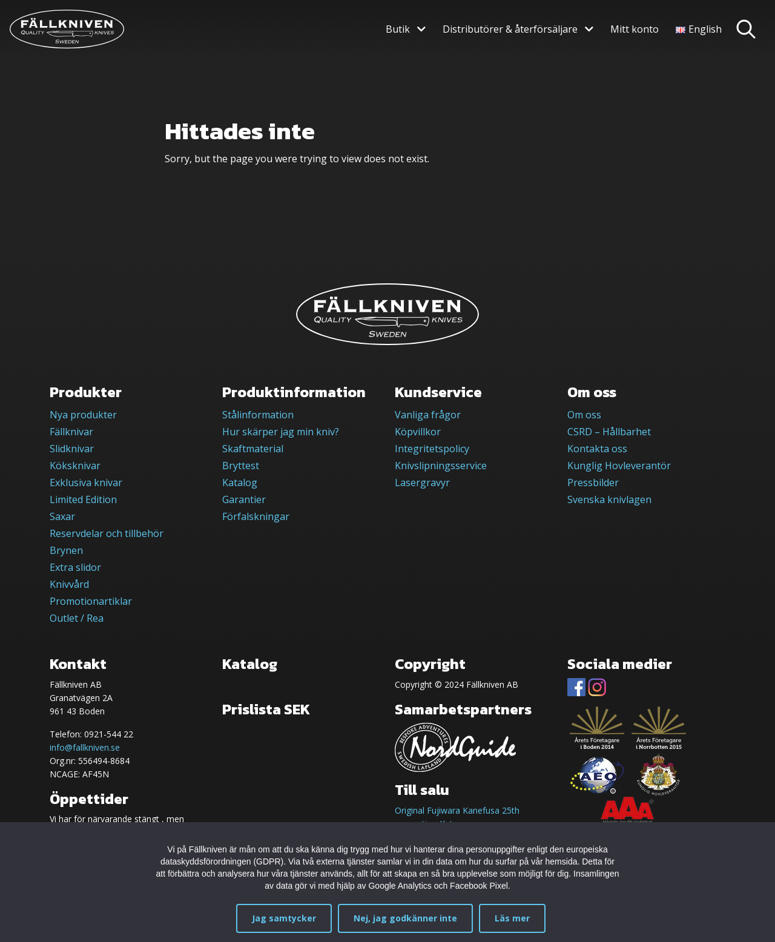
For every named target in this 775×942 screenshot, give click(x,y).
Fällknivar (71, 431)
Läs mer (512, 918)
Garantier (244, 499)
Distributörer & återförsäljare (510, 29)
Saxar (62, 516)
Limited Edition (83, 499)
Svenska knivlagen (609, 499)
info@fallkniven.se (85, 747)
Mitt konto (634, 29)
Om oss (584, 414)
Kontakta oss (597, 448)
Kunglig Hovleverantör (619, 465)
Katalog (239, 482)
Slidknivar (72, 448)
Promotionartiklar (91, 601)
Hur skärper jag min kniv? (280, 431)
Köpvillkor (418, 431)
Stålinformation (258, 414)
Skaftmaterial (252, 448)
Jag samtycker (284, 918)
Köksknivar (75, 465)
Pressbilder (593, 482)
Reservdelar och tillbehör (106, 533)
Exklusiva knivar (86, 482)
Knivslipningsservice (441, 465)
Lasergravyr (422, 482)
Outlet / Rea (77, 618)
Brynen (66, 550)
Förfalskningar (255, 516)
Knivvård (69, 584)
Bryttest (240, 465)
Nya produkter (83, 414)
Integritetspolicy (432, 448)
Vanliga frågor (428, 414)
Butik (398, 29)
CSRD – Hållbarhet (609, 431)
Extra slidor (75, 567)
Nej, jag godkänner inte (405, 918)
